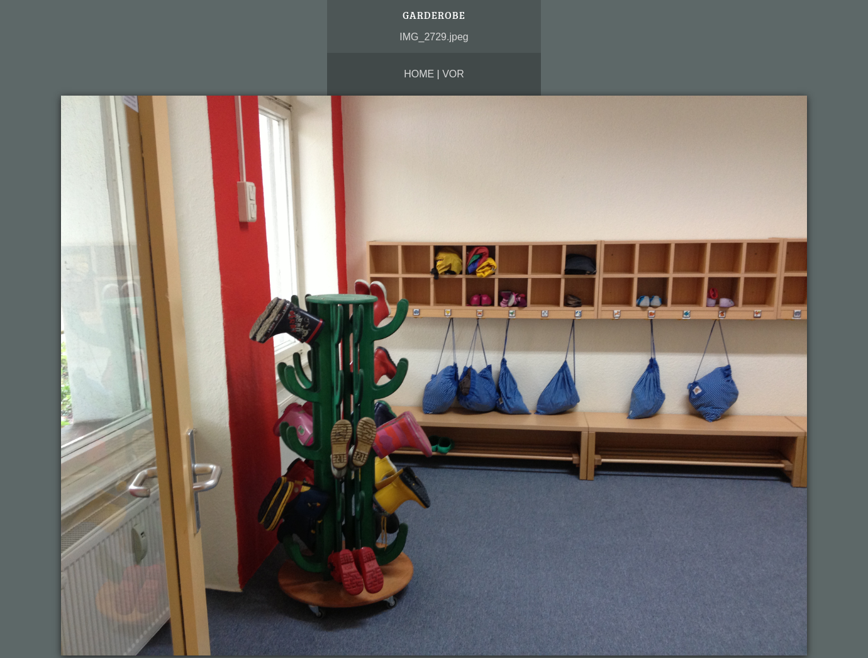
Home (419, 74)
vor (453, 74)
